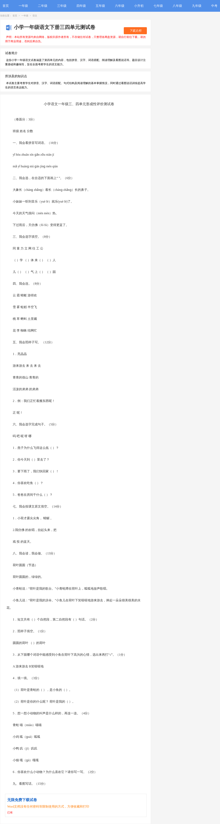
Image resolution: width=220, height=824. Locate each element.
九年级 (196, 5)
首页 (6, 5)
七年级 (158, 5)
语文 (34, 15)
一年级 (23, 5)
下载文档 (135, 30)
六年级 (119, 5)
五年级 (100, 5)
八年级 (177, 5)
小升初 (139, 5)
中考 (214, 5)
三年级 (61, 5)
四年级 (81, 5)
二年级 (42, 5)
